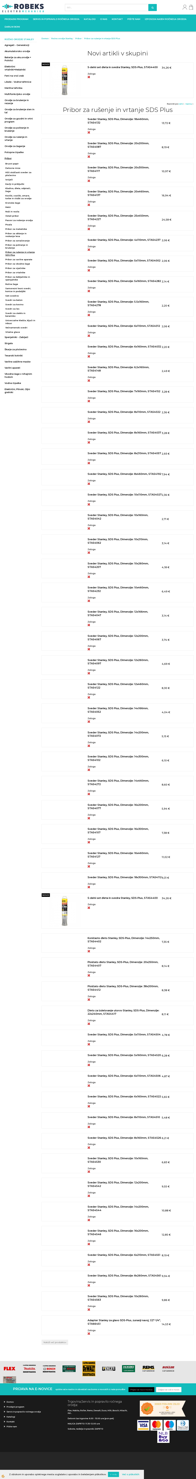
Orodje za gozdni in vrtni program (19, 120)
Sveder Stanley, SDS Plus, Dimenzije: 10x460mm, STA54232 (118, 589)
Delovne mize (12, 168)
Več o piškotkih (130, 1474)
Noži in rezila (12, 211)
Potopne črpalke (14, 152)
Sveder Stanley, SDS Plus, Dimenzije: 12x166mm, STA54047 (118, 613)
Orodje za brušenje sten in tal (19, 111)
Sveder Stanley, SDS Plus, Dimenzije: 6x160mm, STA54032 (124, 346)
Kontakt (117, 19)
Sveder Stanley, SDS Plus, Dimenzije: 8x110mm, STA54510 (124, 1117)
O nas (103, 19)
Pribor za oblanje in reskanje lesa (15, 235)
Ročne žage (11, 284)
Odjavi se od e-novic (168, 1389)
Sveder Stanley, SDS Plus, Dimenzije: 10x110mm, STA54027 (125, 494)
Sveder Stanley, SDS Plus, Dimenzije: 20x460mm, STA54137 (118, 193)
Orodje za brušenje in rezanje (17, 102)
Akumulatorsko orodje (17, 51)
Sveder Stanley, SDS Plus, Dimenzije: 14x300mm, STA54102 (118, 758)
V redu (113, 1474)
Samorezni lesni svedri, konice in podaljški (18, 290)
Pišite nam (133, 19)
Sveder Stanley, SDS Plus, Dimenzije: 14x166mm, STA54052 (118, 710)
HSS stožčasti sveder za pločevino (18, 173)
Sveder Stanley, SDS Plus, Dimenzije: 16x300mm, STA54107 (118, 831)
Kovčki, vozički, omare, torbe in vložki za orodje (18, 197)
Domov (45, 38)
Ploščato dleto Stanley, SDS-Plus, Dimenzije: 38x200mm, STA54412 (123, 988)
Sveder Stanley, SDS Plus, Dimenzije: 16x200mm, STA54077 (118, 806)
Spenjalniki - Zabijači (16, 337)
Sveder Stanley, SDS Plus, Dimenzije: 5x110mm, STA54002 (124, 260)
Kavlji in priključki (14, 184)
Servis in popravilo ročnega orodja (56, 19)
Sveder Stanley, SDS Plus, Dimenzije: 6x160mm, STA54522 (124, 1096)
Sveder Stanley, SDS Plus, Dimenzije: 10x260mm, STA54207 (118, 565)
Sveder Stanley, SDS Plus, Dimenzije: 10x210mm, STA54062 (118, 541)
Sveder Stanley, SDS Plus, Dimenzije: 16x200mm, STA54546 (118, 1232)
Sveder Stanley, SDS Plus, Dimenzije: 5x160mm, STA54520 (124, 1055)
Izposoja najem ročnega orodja (165, 19)
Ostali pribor (12, 216)
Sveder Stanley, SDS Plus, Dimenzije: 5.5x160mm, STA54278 (118, 303)
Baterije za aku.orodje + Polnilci (18, 59)
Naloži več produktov (54, 1342)
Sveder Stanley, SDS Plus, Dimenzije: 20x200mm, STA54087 (118, 145)
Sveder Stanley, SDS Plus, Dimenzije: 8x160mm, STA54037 (124, 432)
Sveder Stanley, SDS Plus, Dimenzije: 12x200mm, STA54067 (118, 637)
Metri (8, 207)
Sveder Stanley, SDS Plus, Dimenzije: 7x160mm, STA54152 (124, 391)
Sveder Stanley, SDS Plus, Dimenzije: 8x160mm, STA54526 (124, 1137)
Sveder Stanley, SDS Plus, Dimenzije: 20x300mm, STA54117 (118, 169)
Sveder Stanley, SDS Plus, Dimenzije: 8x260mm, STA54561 (124, 1275)
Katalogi (90, 19)
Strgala (9, 343)
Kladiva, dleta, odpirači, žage (18, 189)
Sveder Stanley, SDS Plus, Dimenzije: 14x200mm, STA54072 (118, 734)
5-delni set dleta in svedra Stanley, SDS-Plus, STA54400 (123, 67)
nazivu (189, 104)
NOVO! (45, 64)
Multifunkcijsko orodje (17, 94)
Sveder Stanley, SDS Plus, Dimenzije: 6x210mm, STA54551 (124, 1255)
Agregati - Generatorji (17, 45)
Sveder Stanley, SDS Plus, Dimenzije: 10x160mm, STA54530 (118, 1160)
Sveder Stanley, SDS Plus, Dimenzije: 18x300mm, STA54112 (125, 877)
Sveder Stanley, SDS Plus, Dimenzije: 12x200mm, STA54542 (118, 1184)
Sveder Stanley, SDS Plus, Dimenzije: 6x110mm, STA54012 (124, 326)
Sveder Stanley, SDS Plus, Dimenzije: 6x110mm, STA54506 (124, 1075)
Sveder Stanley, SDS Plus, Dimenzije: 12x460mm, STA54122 (118, 686)
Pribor (8, 158)
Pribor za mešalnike (16, 229)
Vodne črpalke (13, 383)
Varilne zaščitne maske (17, 361)
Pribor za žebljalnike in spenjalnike (17, 278)
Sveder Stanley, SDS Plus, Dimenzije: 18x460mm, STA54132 (118, 121)
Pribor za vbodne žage (17, 264)
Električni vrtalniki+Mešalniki (15, 68)
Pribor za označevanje (17, 240)
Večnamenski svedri (16, 327)
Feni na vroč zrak (14, 75)
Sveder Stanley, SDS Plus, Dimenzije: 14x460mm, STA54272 (118, 782)
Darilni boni (12, 26)
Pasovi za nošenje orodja (19, 220)
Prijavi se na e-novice (141, 1389)
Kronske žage (12, 203)
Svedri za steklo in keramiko (15, 314)
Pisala (8, 224)
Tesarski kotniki (14, 355)
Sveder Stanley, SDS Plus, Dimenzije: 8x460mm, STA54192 (124, 474)
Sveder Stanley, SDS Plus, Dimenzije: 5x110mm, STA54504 (124, 1034)
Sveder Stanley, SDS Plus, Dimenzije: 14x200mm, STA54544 (118, 1208)
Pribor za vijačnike (15, 268)
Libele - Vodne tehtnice (18, 82)
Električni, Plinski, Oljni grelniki (17, 391)
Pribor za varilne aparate (18, 259)
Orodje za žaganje (15, 146)
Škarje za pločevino (16, 349)
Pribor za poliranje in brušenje (16, 246)
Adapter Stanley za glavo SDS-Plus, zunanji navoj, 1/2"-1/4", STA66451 (124, 1322)
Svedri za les (12, 309)
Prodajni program (16, 19)
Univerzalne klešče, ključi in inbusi (20, 322)
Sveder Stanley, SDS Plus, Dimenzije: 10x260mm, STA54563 (118, 1298)
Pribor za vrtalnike (15, 272)
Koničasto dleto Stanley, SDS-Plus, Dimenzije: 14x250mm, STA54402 (124, 940)
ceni (182, 104)
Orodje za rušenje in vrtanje (16, 138)
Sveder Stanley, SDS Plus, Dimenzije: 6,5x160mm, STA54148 (118, 369)
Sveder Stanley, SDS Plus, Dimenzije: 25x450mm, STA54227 (118, 217)
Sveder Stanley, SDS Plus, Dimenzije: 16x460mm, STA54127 (118, 855)
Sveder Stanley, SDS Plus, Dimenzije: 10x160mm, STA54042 (118, 517)
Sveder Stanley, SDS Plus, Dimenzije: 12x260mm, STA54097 (118, 662)
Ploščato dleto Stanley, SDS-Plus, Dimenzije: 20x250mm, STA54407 (123, 964)
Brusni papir (12, 163)
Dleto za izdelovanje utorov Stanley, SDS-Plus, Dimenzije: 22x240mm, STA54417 (123, 1012)
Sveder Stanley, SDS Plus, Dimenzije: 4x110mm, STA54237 (124, 239)
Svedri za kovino (14, 304)
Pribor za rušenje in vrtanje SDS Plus (20, 253)
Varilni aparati (12, 367)
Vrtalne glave (12, 332)
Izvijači (9, 179)
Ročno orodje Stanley (62, 38)
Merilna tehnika (13, 88)
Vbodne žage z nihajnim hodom (18, 375)
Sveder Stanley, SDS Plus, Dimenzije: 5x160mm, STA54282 (124, 281)
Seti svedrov (12, 296)
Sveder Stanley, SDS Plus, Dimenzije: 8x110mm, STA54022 (124, 412)
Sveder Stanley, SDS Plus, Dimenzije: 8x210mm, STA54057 (124, 453)
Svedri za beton (14, 300)
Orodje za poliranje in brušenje (17, 129)
